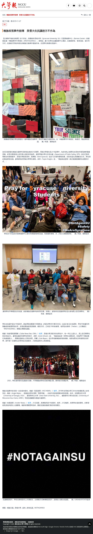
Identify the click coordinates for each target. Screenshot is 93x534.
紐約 (24, 508)
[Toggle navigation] (90, 6)
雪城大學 (18, 508)
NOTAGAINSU (39, 508)
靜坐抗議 (30, 508)
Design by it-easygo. (12, 531)
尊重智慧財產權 (8, 522)
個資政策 (31, 522)
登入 (23, 531)
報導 (40, 333)
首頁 (3, 15)
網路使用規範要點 (20, 522)
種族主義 (10, 508)
